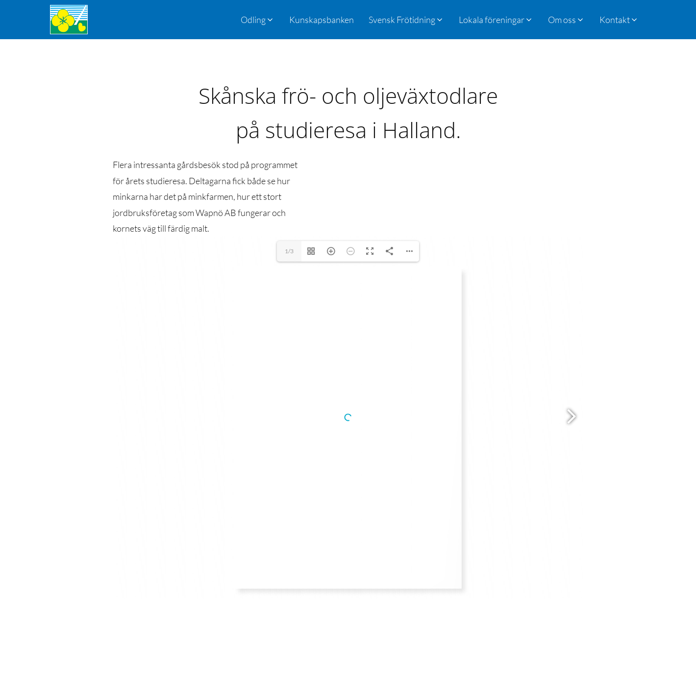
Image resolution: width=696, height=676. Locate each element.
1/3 (289, 251)
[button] (406, 19)
